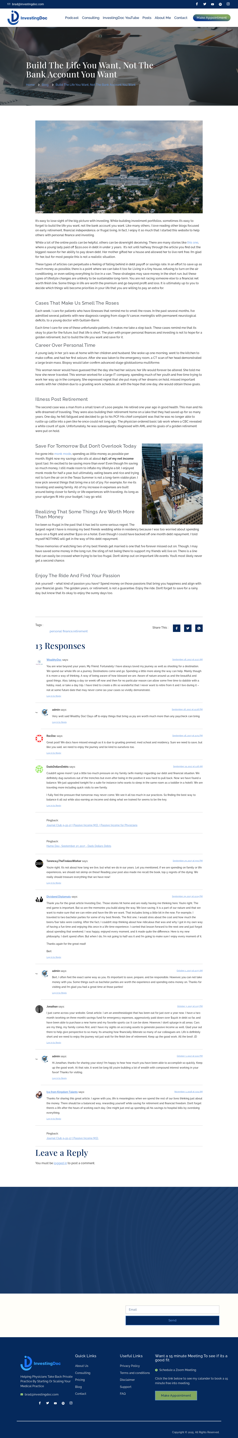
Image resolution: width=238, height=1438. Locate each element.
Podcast (72, 18)
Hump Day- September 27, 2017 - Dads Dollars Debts (78, 845)
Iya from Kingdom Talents (62, 1091)
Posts (146, 18)
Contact (180, 18)
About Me (163, 18)
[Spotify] (220, 4)
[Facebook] (197, 4)
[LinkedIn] (212, 4)
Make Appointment (177, 1396)
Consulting (90, 18)
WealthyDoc (54, 659)
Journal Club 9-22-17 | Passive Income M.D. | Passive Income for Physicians (91, 825)
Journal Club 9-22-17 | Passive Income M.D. (72, 1138)
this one (192, 242)
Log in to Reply (53, 696)
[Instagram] (228, 4)
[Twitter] (205, 4)
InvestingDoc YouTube (121, 18)
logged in (60, 1163)
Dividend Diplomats (58, 896)
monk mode (62, 454)
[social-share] (176, 628)
